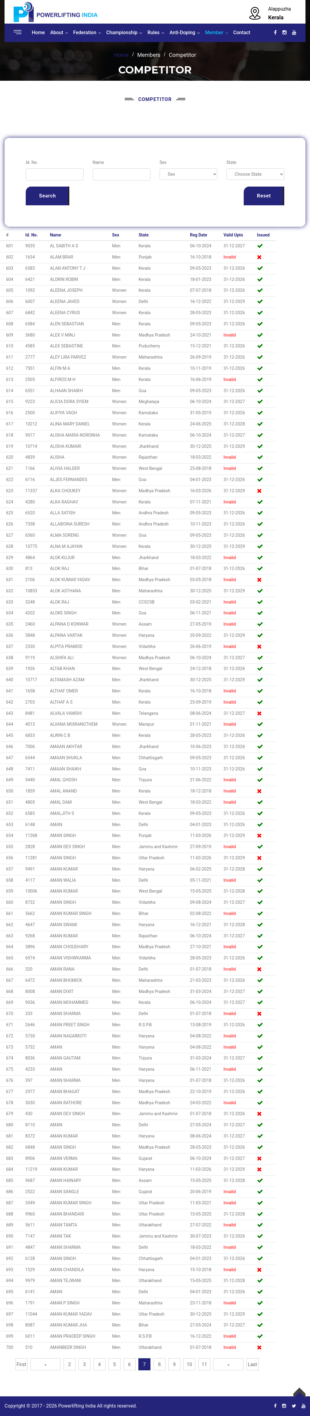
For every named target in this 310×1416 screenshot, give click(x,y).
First (21, 1364)
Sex (163, 162)
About (56, 32)
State (231, 162)
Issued (263, 235)
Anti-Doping (182, 32)
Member (214, 32)
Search (47, 196)
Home (38, 32)
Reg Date (198, 235)
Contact (241, 32)
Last (252, 1364)
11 (204, 1364)
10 (189, 1364)
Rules (153, 32)
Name (98, 162)
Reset (264, 196)
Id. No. (32, 162)
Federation (84, 32)
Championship (121, 32)
